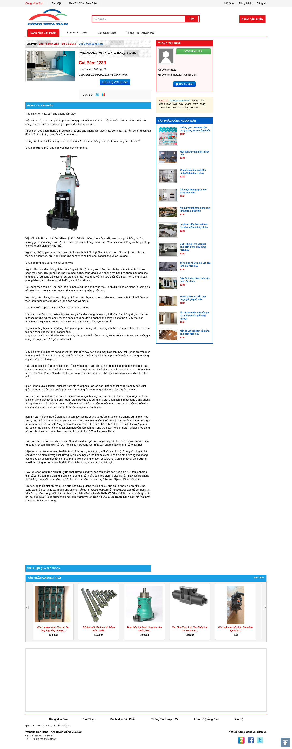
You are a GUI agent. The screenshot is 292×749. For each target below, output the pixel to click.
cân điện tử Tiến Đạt (136, 403)
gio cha (29, 725)
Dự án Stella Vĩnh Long (42, 500)
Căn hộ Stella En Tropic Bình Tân (113, 496)
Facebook (250, 740)
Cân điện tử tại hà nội (99, 373)
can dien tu (95, 407)
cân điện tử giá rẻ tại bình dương (63, 458)
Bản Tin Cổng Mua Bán (83, 3)
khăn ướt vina (117, 335)
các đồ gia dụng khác (91, 44)
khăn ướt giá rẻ (50, 339)
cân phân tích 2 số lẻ (48, 369)
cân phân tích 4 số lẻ (92, 369)
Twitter (97, 94)
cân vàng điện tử (40, 399)
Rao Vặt (56, 3)
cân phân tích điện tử (116, 399)
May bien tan (32, 335)
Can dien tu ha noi (62, 373)
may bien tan (109, 351)
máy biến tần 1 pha (70, 355)
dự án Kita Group (93, 489)
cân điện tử (96, 403)
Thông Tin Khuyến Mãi (140, 32)
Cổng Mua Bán (34, 3)
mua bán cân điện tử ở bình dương (66, 451)
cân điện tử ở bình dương (120, 455)
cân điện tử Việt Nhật (129, 444)
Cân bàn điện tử (34, 441)
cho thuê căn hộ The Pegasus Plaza (93, 431)
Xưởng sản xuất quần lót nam (59, 389)
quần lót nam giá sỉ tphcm (40, 385)
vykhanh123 (169, 69)
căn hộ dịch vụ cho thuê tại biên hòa (54, 427)
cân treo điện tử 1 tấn (123, 472)
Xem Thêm (259, 577)
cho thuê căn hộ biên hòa (112, 427)
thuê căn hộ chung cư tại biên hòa (128, 416)
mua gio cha (43, 725)
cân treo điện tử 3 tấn (80, 475)
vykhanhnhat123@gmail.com (179, 74)
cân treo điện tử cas (106, 475)
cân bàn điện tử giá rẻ (128, 396)
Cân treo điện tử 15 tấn (116, 479)
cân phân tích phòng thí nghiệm (121, 365)
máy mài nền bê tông (129, 130)
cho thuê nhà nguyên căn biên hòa (63, 420)
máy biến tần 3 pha (103, 355)
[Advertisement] (88, 530)
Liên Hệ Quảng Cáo (206, 719)
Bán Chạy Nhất (107, 32)
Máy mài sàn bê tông (119, 242)
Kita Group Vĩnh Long (38, 493)
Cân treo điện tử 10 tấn (58, 479)
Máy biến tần (32, 351)
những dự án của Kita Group (68, 485)
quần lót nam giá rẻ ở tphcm (73, 385)
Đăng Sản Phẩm (252, 19)
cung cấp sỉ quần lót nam (121, 389)
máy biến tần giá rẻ (45, 359)
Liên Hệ (238, 719)
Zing (103, 94)
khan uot (66, 339)
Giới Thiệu (89, 719)
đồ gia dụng (69, 44)
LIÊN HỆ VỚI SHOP (115, 82)
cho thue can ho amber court (51, 431)
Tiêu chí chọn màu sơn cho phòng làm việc (108, 53)
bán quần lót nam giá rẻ (92, 389)
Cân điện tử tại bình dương (131, 458)
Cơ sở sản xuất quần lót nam (108, 385)
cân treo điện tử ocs (85, 479)
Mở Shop (229, 3)
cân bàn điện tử (67, 396)
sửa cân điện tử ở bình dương (69, 462)
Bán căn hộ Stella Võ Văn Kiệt (104, 493)
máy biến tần (90, 335)
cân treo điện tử (67, 403)
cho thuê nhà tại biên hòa (103, 424)
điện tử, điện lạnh (49, 44)
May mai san (135, 317)
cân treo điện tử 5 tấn (54, 475)
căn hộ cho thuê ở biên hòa (51, 416)
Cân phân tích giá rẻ (37, 365)
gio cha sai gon (61, 725)
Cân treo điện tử (51, 472)
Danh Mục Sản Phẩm (43, 32)
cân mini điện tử (50, 444)
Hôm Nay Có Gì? (77, 32)
